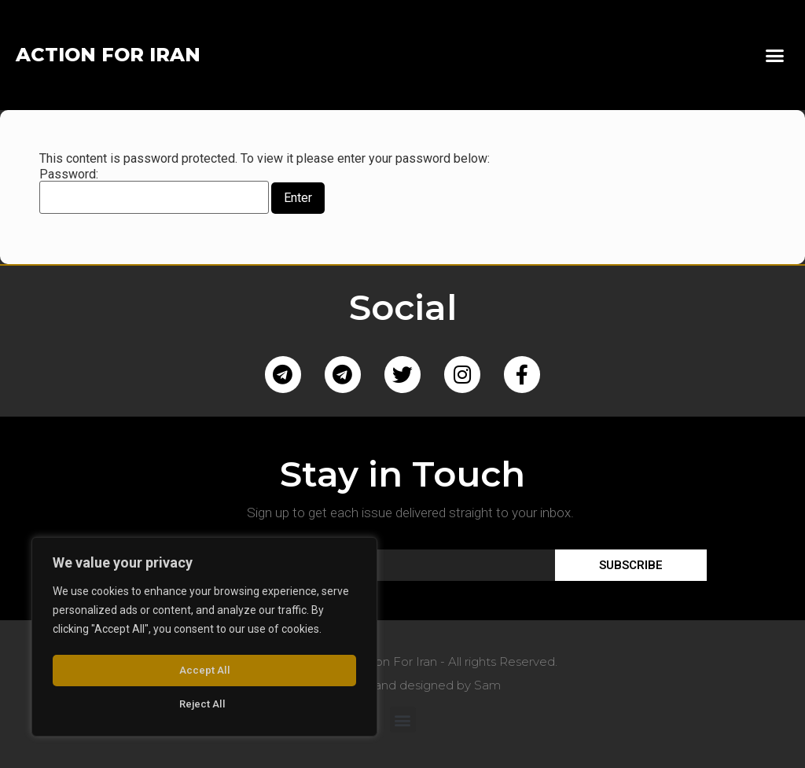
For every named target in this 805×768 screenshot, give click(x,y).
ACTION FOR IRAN (108, 54)
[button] (774, 55)
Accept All (204, 704)
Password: (154, 191)
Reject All (202, 673)
